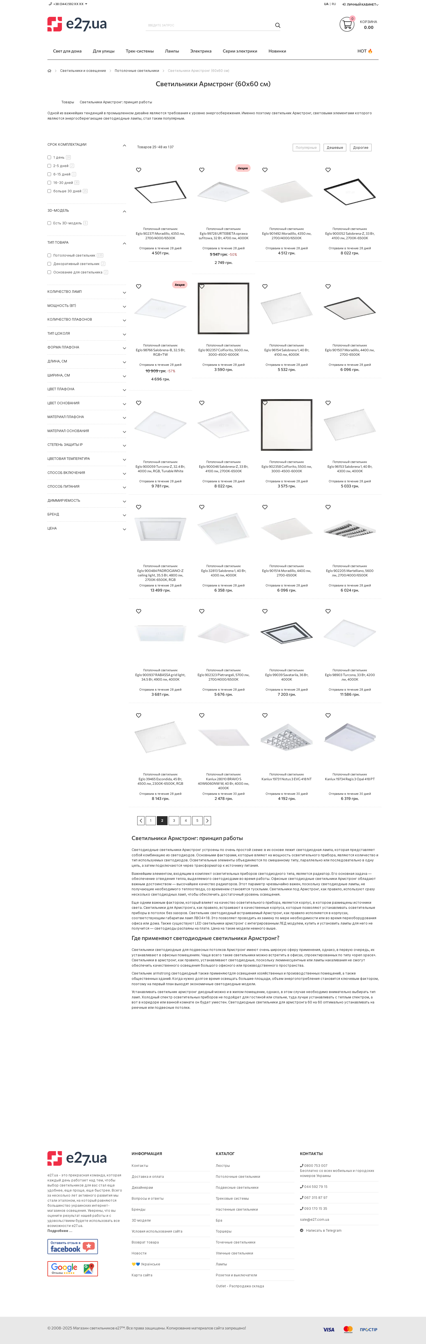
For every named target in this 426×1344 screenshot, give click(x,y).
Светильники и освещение (83, 71)
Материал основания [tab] (68, 431)
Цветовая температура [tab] (68, 459)
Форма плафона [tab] (63, 347)
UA (326, 4)
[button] (138, 170)
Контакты (140, 1165)
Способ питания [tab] (63, 486)
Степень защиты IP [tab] (65, 444)
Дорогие (360, 147)
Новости (139, 1253)
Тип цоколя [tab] (58, 333)
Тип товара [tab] (57, 242)
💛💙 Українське (146, 1264)
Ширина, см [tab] (58, 375)
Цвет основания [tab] (63, 403)
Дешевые (335, 147)
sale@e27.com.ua (314, 1219)
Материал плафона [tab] (65, 417)
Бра (219, 1220)
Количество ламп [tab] (64, 291)
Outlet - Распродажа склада (240, 1286)
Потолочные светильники (137, 71)
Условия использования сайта (157, 1231)
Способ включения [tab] (66, 473)
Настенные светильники (237, 1209)
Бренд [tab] (53, 514)
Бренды (138, 1209)
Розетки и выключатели (236, 1275)
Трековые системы (232, 1198)
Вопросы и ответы (148, 1198)
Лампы (221, 1264)
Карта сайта (142, 1275)
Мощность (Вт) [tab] (61, 306)
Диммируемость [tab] (63, 500)
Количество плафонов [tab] (69, 319)
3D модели (141, 1220)
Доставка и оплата (148, 1176)
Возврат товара (145, 1242)
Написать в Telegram (321, 1230)
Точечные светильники (235, 1242)
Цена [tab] (52, 528)
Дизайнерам (142, 1187)
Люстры (223, 1165)
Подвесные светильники (237, 1187)
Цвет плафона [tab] (60, 389)
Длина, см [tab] (57, 361)
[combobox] (213, 25)
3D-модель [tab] (58, 210)
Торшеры (224, 1231)
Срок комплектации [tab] (66, 144)
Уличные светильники (234, 1253)
